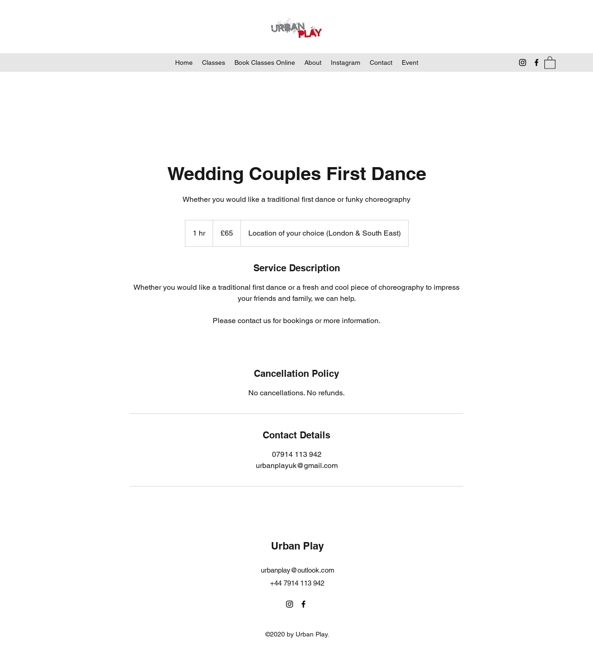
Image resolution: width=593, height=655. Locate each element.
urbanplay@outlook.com (297, 570)
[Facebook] (536, 62)
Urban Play (297, 546)
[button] (549, 62)
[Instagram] (522, 62)
